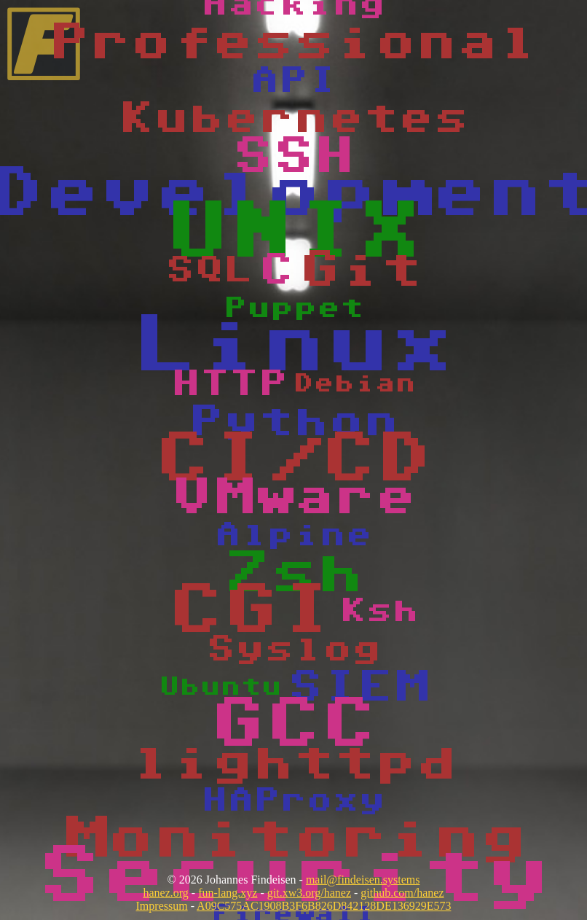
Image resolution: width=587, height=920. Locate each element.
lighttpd (293, 763)
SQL (209, 270)
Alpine (293, 535)
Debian (355, 383)
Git (360, 270)
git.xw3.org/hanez (309, 892)
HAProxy (293, 800)
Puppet (293, 308)
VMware (293, 498)
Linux (293, 346)
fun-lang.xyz (227, 892)
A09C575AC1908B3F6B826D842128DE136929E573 (324, 906)
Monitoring (293, 839)
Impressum (162, 906)
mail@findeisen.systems (363, 879)
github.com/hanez (402, 892)
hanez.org (165, 892)
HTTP (229, 384)
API (293, 80)
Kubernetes (293, 118)
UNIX (293, 233)
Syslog (293, 649)
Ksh (379, 611)
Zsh (293, 574)
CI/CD (293, 460)
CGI (251, 612)
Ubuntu (220, 687)
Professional (293, 43)
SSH (293, 157)
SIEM (358, 687)
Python (293, 422)
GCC (293, 725)
